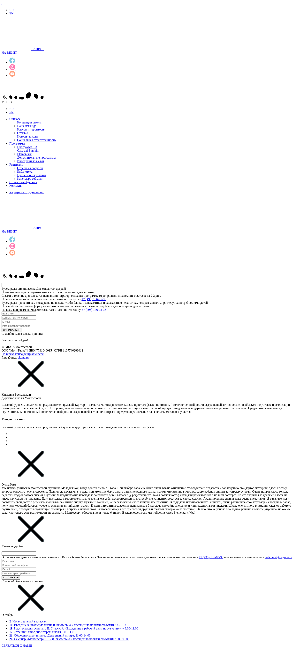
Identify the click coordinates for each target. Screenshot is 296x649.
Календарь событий (30, 178)
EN (11, 13)
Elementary (24, 154)
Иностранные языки (30, 161)
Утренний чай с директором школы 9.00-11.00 (42, 632)
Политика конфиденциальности (23, 354)
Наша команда (26, 126)
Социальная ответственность (36, 140)
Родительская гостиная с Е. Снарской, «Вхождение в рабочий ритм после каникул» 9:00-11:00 (73, 628)
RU (11, 10)
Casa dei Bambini (28, 150)
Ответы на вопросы (30, 168)
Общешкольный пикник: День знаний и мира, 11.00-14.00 (49, 635)
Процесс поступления (31, 175)
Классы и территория (31, 129)
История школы (27, 136)
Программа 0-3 (27, 147)
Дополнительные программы (36, 157)
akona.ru (23, 357)
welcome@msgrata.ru (278, 557)
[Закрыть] (31, 387)
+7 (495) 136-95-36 (93, 299)
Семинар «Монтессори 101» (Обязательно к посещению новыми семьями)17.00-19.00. (69, 639)
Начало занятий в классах (28, 621)
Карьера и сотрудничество (26, 192)
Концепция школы (29, 122)
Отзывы (22, 133)
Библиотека (25, 171)
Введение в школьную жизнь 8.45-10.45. (69, 625)
